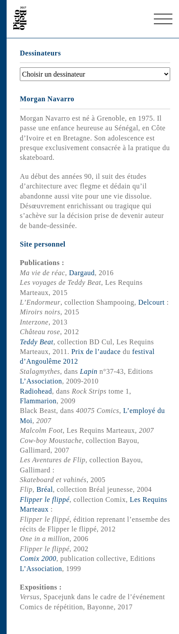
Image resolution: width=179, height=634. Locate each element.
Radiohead (36, 391)
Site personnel (42, 244)
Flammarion (38, 401)
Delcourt (151, 302)
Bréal (45, 489)
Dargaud (82, 272)
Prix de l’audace (96, 351)
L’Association (41, 381)
